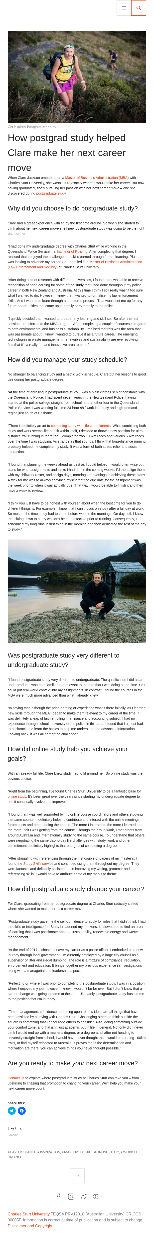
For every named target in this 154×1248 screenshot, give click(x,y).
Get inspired (17, 127)
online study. (17, 796)
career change (23, 1152)
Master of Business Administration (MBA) (97, 178)
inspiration (50, 1152)
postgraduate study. (51, 193)
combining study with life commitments (81, 426)
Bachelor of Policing (71, 251)
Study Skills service (38, 864)
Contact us (16, 1078)
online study (107, 1152)
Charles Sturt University (29, 1214)
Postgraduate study (41, 127)
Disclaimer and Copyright (30, 1226)
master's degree (78, 1152)
